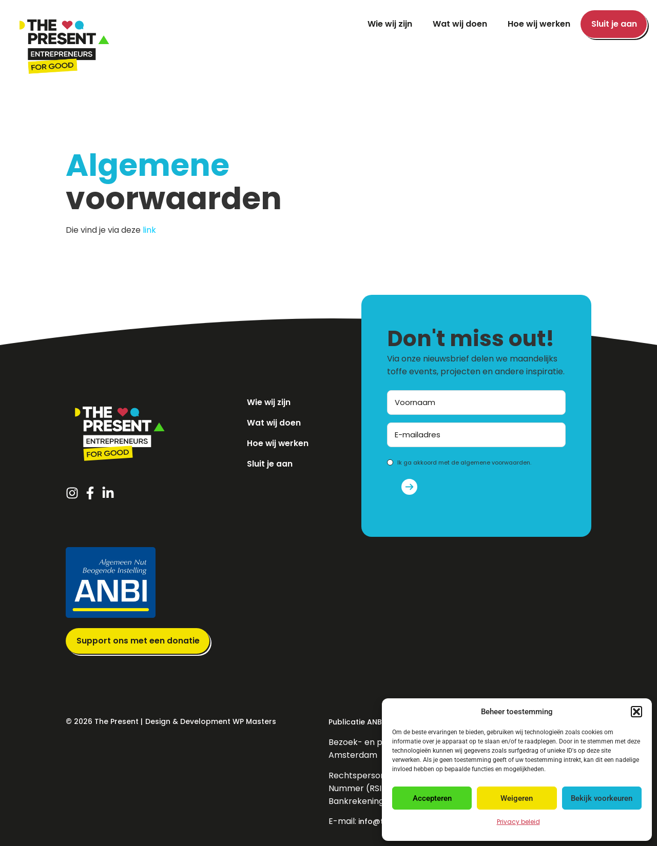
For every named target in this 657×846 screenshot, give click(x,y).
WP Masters (254, 721)
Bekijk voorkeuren (601, 798)
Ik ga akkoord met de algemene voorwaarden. (464, 463)
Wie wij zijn (390, 24)
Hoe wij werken (539, 24)
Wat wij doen (460, 24)
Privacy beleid (518, 821)
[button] (636, 712)
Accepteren (432, 798)
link (149, 230)
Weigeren (516, 798)
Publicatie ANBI (356, 722)
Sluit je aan (614, 24)
